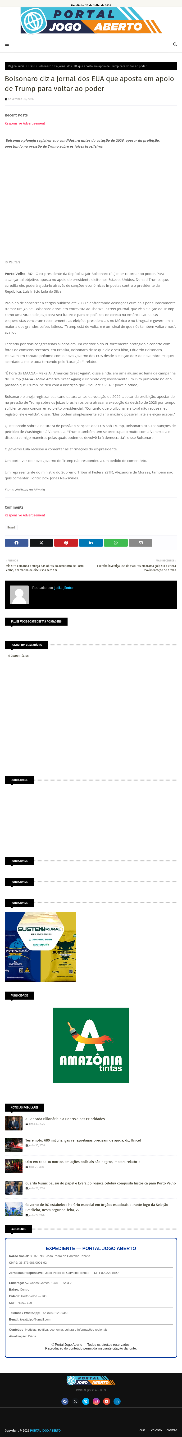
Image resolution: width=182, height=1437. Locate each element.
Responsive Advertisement (25, 123)
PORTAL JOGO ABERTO (45, 1430)
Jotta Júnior (63, 588)
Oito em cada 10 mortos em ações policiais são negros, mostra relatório (83, 1162)
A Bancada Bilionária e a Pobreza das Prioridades (65, 1119)
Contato (156, 1430)
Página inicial (16, 66)
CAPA (142, 1430)
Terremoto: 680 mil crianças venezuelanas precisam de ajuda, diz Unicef (83, 1140)
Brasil (31, 66)
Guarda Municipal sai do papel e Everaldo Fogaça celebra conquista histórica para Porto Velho (100, 1183)
